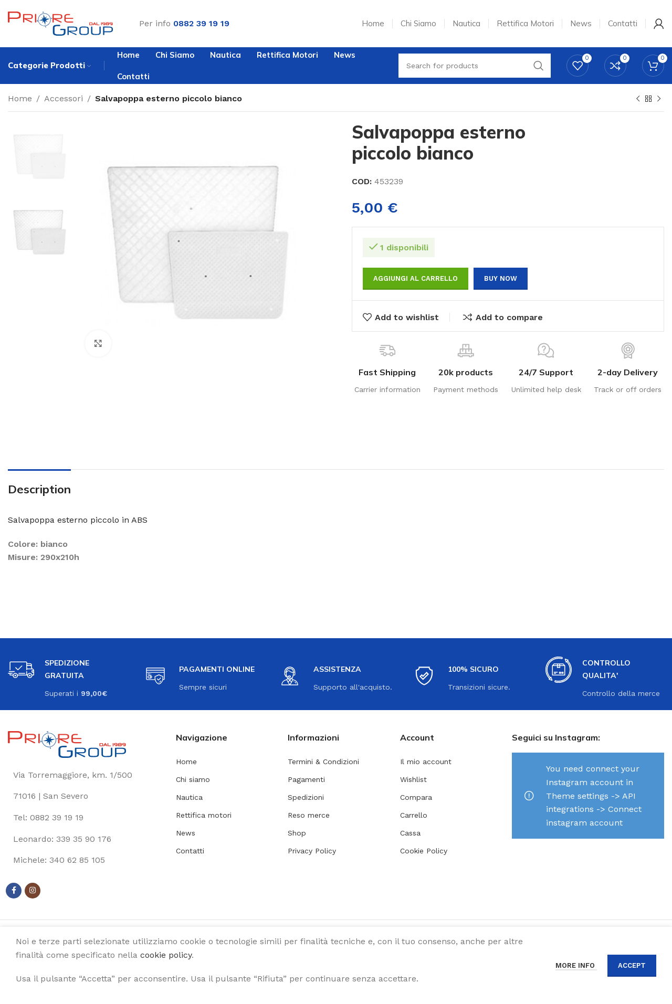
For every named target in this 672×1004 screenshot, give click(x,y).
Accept (632, 965)
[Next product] (659, 99)
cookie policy (166, 955)
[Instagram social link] (32, 891)
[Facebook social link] (14, 891)
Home (20, 98)
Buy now (500, 278)
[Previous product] (638, 99)
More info (576, 965)
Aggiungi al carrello (415, 278)
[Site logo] (60, 23)
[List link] (84, 818)
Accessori (63, 98)
